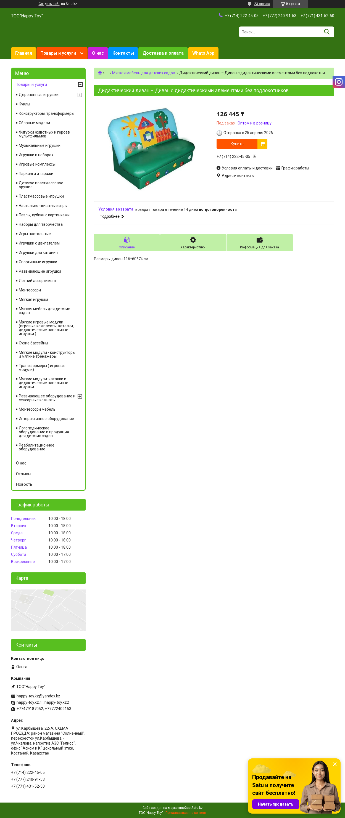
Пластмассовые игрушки (41, 196)
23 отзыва (262, 4)
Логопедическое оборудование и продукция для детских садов (44, 432)
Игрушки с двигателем (39, 243)
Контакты (123, 53)
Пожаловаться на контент (185, 813)
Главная (23, 53)
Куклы (24, 104)
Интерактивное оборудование (46, 418)
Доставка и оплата (163, 53)
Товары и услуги (58, 53)
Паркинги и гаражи (36, 173)
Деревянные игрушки (39, 94)
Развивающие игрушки (40, 271)
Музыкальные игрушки (39, 145)
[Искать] (326, 31)
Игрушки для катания (38, 252)
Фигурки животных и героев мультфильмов (44, 134)
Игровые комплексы (37, 164)
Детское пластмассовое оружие (41, 185)
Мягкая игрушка (33, 299)
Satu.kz (197, 808)
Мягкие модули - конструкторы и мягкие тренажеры (47, 354)
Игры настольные (35, 234)
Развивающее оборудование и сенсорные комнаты (47, 398)
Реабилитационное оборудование (36, 447)
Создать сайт (49, 4)
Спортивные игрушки (38, 262)
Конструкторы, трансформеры (46, 113)
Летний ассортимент (38, 280)
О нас (98, 53)
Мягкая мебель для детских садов (143, 73)
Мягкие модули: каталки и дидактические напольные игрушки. (43, 383)
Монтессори (30, 290)
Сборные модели (34, 123)
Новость (24, 484)
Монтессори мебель (37, 409)
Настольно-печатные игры (43, 205)
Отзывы (23, 473)
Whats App (203, 53)
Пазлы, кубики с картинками (44, 215)
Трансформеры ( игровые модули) (42, 367)
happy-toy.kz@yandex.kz (38, 696)
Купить (237, 144)
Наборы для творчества (41, 224)
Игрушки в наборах (36, 155)
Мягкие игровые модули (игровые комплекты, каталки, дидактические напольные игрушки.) (46, 328)
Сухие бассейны (33, 343)
